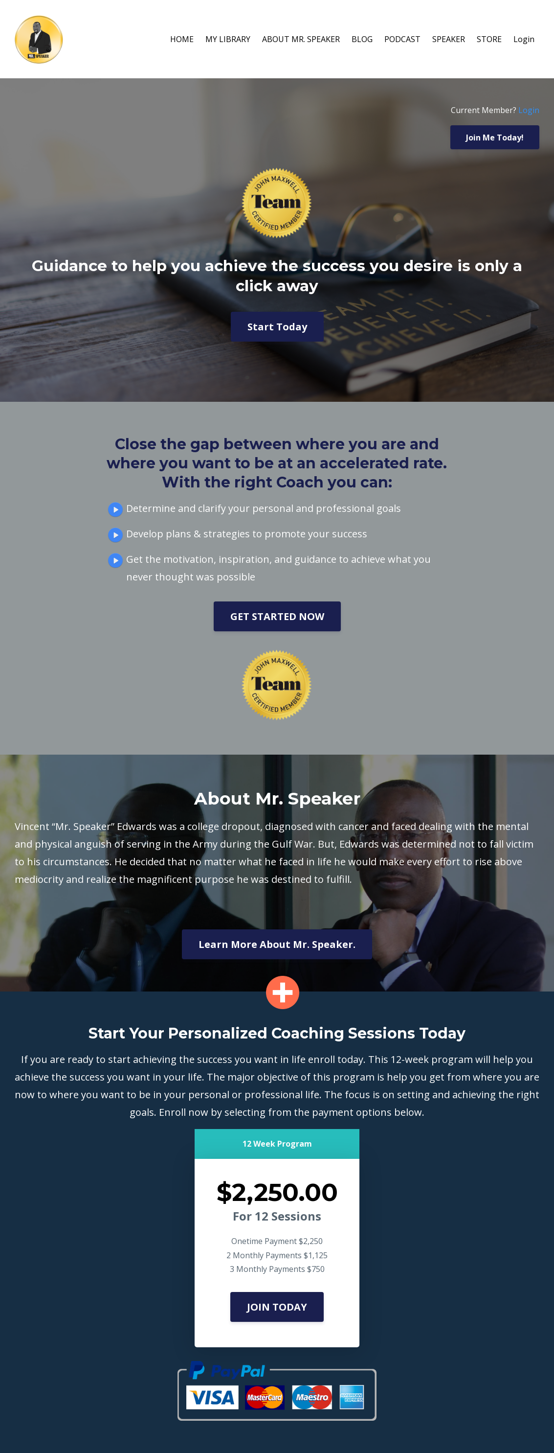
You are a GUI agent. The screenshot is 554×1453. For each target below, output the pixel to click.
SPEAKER (448, 39)
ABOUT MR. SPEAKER (301, 39)
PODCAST (402, 39)
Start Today (277, 326)
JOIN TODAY (277, 1307)
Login (523, 39)
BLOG (362, 39)
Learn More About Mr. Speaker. (277, 944)
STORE (489, 39)
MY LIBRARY (227, 39)
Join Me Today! (495, 137)
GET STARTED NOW (277, 616)
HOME (182, 39)
